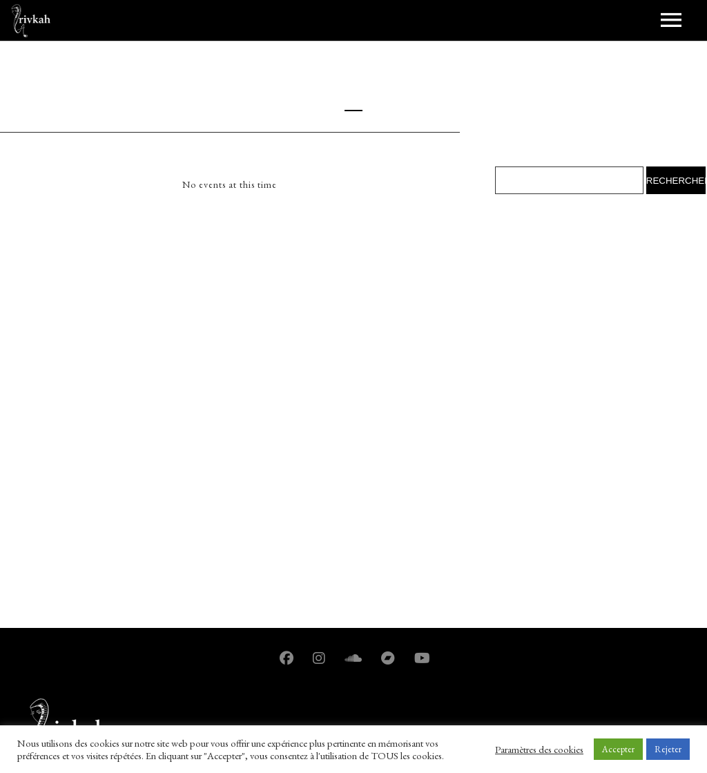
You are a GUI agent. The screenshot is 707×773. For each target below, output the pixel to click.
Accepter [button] (618, 749)
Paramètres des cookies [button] (539, 749)
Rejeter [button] (668, 749)
